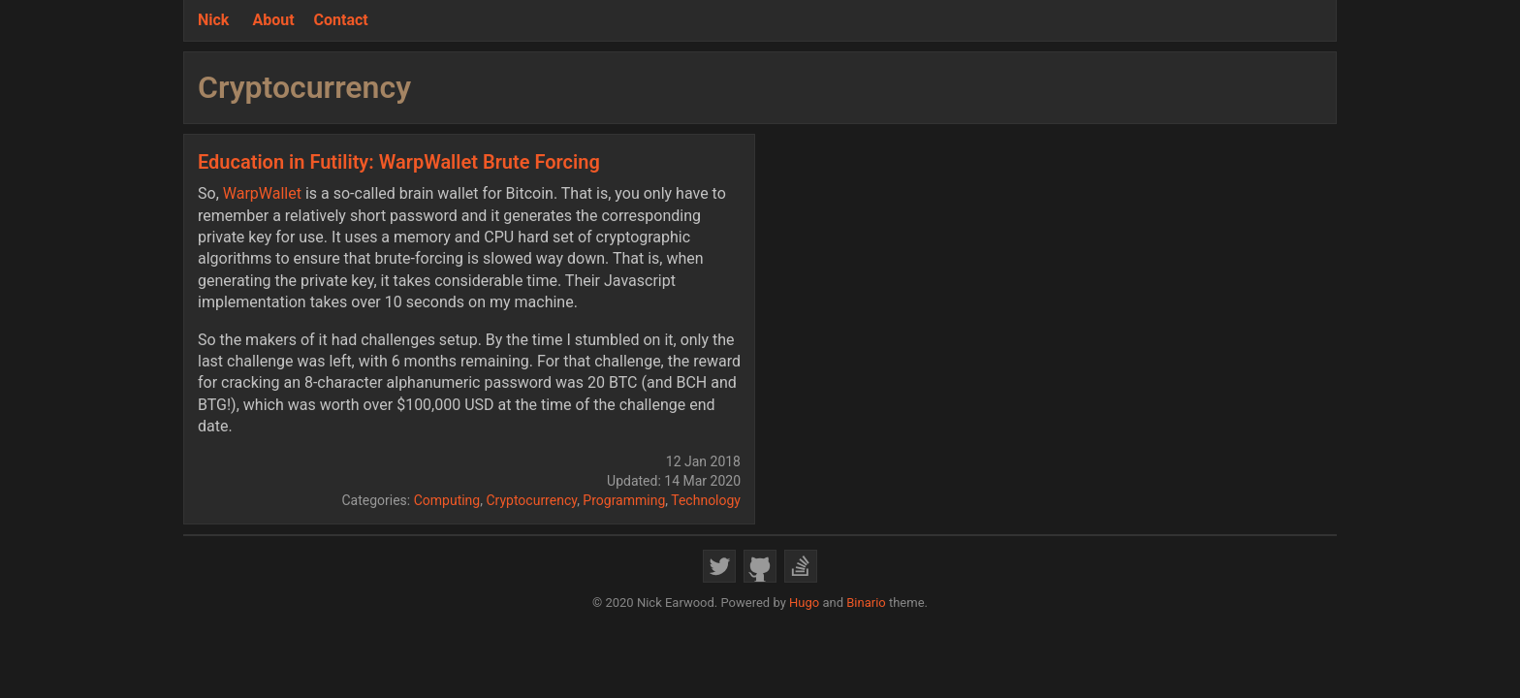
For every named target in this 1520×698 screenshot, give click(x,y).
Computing (447, 500)
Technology (706, 500)
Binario (866, 602)
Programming (624, 500)
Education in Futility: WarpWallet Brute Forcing (399, 162)
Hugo (804, 602)
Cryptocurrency (531, 500)
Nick (213, 20)
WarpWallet (262, 193)
